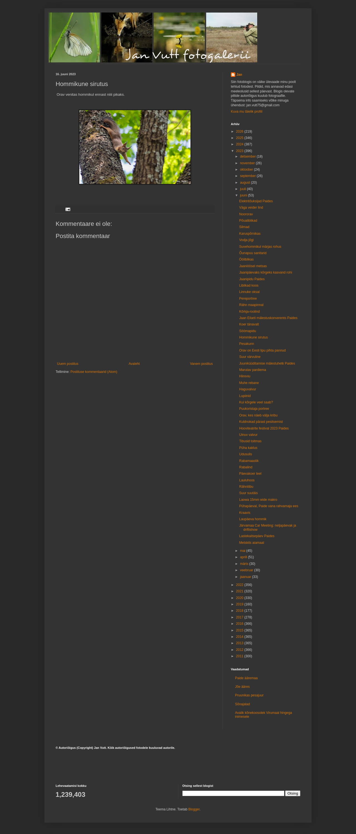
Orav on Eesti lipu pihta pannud (262, 350)
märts (244, 564)
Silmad (244, 227)
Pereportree (248, 298)
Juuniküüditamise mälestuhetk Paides (267, 363)
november (248, 163)
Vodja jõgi (246, 240)
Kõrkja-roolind (249, 312)
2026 (240, 131)
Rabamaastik (249, 461)
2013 (240, 643)
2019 (240, 604)
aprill (244, 557)
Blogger (194, 809)
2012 (240, 650)
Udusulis (245, 454)
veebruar (247, 570)
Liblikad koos (248, 285)
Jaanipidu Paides (251, 279)
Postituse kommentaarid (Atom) (93, 372)
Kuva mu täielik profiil (246, 111)
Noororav (246, 214)
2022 (240, 585)
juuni (244, 195)
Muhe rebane (249, 383)
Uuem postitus (67, 364)
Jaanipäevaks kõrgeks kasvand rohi (265, 272)
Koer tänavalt (249, 324)
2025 (240, 138)
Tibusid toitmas (250, 441)
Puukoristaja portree (254, 409)
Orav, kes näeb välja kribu (258, 415)
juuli (243, 189)
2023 (240, 151)
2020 (240, 598)
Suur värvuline (250, 357)
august (245, 183)
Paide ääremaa (246, 678)
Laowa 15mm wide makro (258, 500)
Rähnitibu (246, 487)
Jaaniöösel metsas (253, 266)
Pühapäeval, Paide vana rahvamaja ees (268, 506)
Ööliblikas (246, 259)
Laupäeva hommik (252, 519)
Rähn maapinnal (251, 305)
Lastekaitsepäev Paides (257, 536)
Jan (239, 75)
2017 (240, 617)
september (248, 176)
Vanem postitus (201, 364)
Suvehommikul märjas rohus (260, 247)
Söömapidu (247, 331)
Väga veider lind (251, 207)
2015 (240, 630)
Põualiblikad (248, 221)
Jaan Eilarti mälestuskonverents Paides (268, 318)
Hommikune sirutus (253, 337)
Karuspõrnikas (250, 234)
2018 (240, 611)
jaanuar (246, 577)
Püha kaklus (248, 448)
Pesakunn (246, 344)
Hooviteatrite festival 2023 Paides (264, 428)
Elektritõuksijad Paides (256, 201)
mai (243, 551)
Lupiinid (245, 396)
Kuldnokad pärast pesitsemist (261, 422)
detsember (248, 156)
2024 (240, 144)
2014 (240, 637)
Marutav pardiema (252, 370)
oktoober (247, 169)
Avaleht (134, 364)
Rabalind (245, 467)
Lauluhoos (246, 480)
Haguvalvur (247, 389)
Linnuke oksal (249, 292)
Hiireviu (244, 376)
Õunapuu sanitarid (252, 253)
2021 (240, 591)
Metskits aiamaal (251, 543)
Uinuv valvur (248, 435)
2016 (240, 624)
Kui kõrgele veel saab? (256, 402)
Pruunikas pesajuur (249, 695)
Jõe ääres (242, 687)
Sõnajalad (242, 704)
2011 (240, 656)
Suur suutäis (248, 493)
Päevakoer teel (250, 474)
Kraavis (244, 513)
